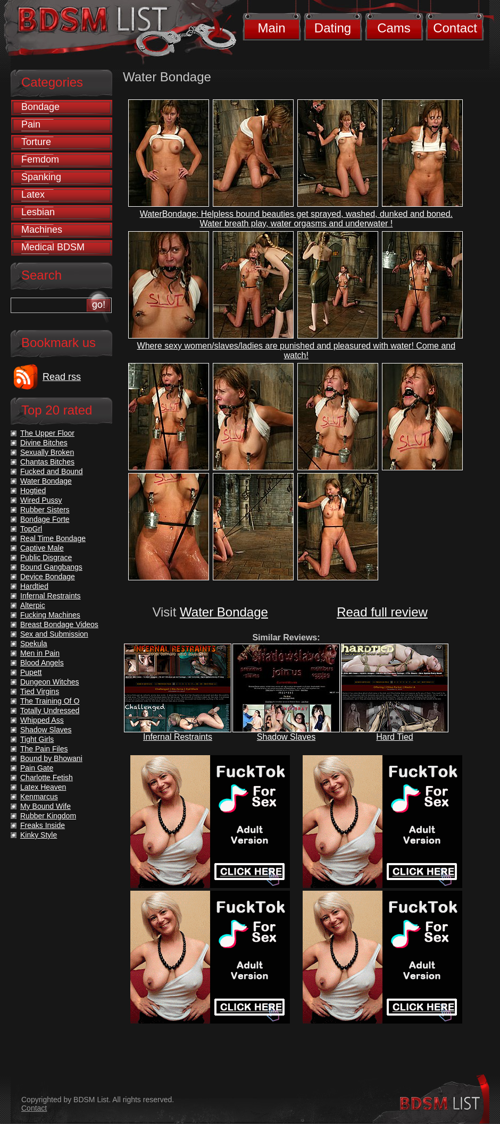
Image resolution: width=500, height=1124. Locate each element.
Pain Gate (36, 768)
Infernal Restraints (177, 736)
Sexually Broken (47, 452)
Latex (33, 194)
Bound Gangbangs (51, 567)
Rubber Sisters (45, 509)
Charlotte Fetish (46, 777)
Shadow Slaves (286, 736)
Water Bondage (224, 612)
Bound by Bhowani (51, 758)
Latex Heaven (43, 787)
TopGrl (31, 529)
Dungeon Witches (49, 682)
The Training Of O (49, 701)
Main (271, 28)
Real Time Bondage (53, 538)
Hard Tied (394, 736)
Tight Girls (37, 739)
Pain (30, 124)
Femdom (40, 159)
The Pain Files (44, 749)
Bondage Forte (45, 519)
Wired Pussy (41, 500)
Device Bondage (47, 576)
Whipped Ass (42, 720)
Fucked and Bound (51, 471)
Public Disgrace (46, 557)
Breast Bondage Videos (59, 624)
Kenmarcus (39, 796)
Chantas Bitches (47, 462)
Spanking (41, 177)
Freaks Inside (42, 825)
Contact (455, 28)
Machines (41, 229)
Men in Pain (40, 653)
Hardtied (34, 586)
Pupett (30, 672)
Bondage (40, 107)
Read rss (62, 376)
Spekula (33, 643)
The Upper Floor (47, 433)
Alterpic (32, 605)
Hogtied (33, 490)
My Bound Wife (45, 806)
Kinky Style (38, 835)
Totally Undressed (49, 710)
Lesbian (38, 212)
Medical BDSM (53, 247)
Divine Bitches (44, 442)
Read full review (382, 612)
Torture (36, 142)
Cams (394, 28)
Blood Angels (42, 662)
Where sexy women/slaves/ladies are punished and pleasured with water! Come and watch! (296, 350)
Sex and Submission (54, 634)
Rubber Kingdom (48, 816)
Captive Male (42, 548)
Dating (332, 28)
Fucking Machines (50, 615)
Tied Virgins (39, 691)
